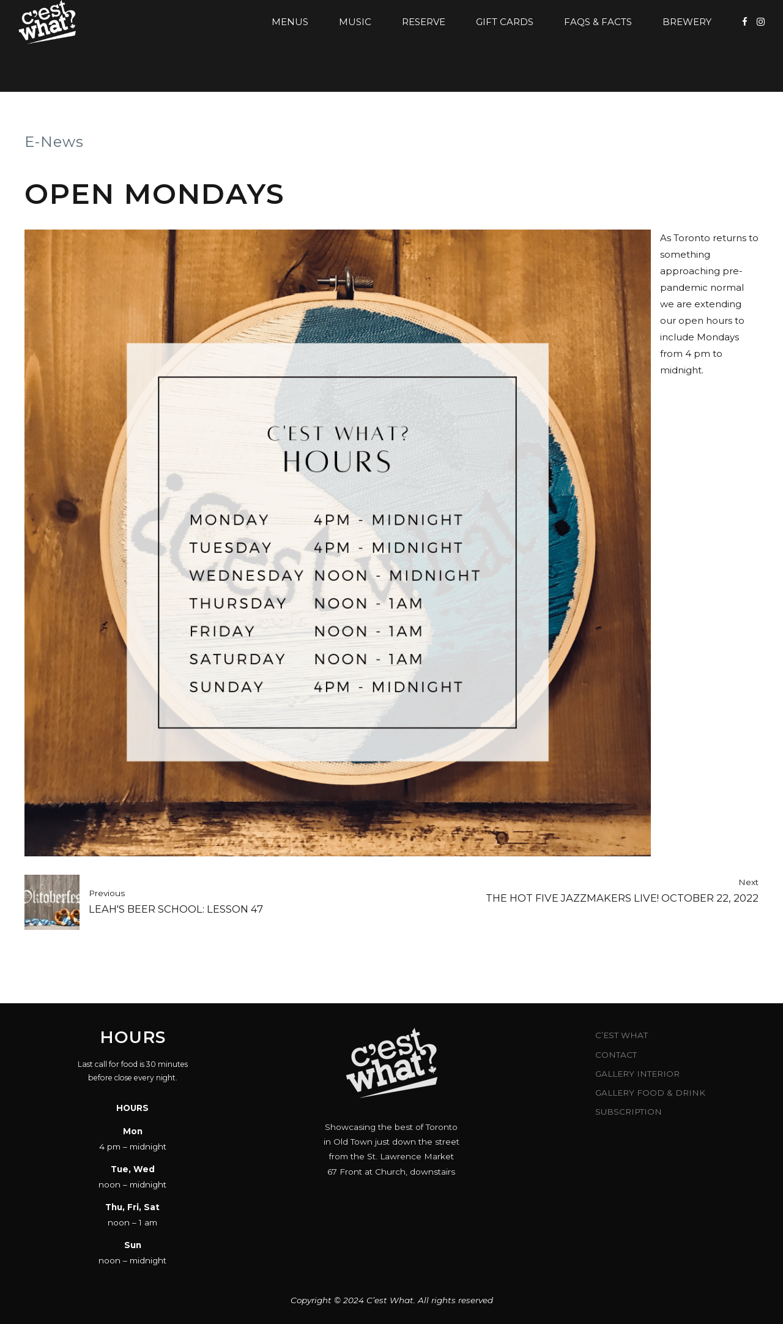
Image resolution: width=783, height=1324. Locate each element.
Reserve (423, 22)
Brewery (686, 22)
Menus (290, 22)
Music (355, 22)
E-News (54, 142)
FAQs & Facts (598, 22)
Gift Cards (504, 22)
